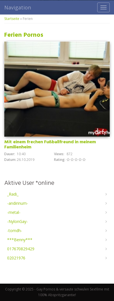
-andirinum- (17, 203)
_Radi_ (12, 194)
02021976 (16, 258)
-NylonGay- (17, 221)
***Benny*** (19, 239)
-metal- (13, 212)
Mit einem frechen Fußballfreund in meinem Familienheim (50, 144)
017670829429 (20, 248)
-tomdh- (14, 230)
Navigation (17, 7)
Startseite (11, 18)
